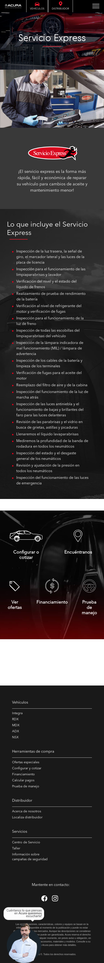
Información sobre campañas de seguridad (30, 857)
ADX (15, 731)
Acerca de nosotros (26, 811)
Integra (17, 713)
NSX (15, 737)
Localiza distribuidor (27, 817)
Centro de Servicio (26, 842)
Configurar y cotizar (26, 768)
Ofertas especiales (25, 762)
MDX (16, 725)
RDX (15, 719)
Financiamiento (23, 774)
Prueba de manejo (25, 786)
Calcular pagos (23, 780)
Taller (16, 848)
